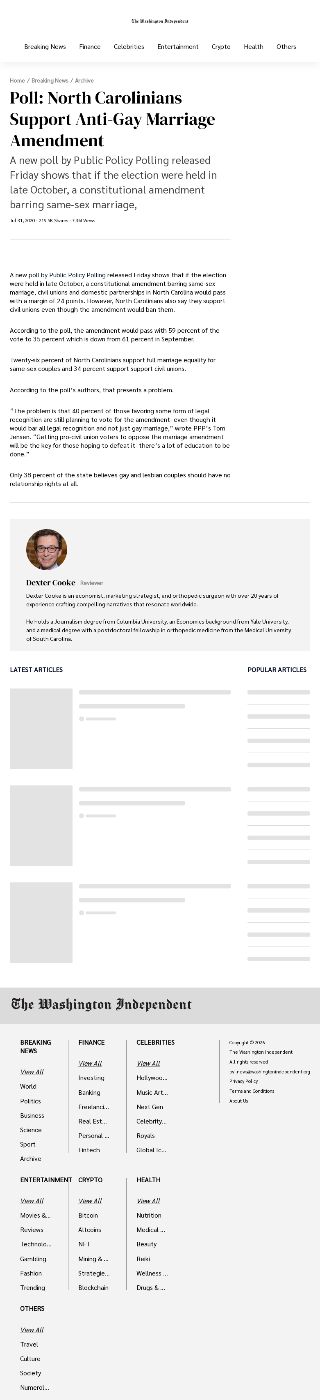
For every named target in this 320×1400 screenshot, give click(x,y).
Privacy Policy (243, 1081)
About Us (238, 1100)
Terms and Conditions (251, 1091)
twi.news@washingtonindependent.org (269, 1071)
